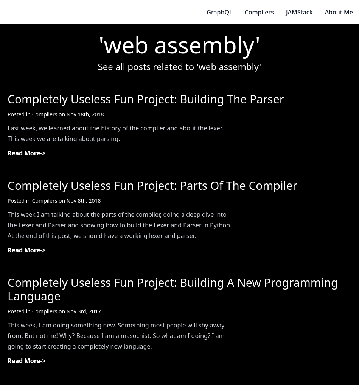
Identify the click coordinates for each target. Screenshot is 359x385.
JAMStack (299, 12)
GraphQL (219, 12)
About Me (339, 12)
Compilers (259, 12)
